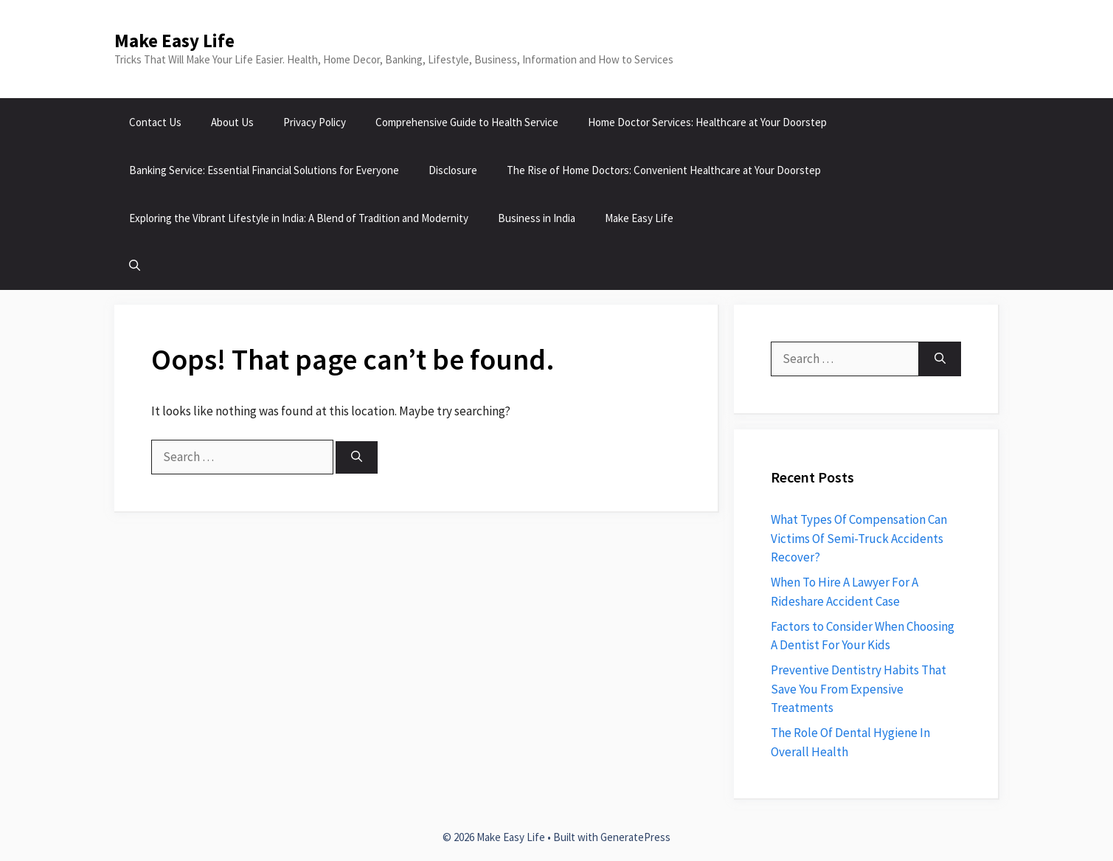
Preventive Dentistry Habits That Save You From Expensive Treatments (858, 689)
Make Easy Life (174, 40)
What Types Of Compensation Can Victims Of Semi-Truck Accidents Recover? (859, 538)
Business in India (536, 218)
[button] (134, 266)
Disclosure (453, 170)
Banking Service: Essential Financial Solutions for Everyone (264, 170)
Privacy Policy (314, 122)
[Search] (357, 457)
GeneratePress (635, 837)
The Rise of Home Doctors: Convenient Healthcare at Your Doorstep (664, 170)
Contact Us (155, 122)
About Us (232, 122)
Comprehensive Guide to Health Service (466, 122)
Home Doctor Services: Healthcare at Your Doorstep (707, 122)
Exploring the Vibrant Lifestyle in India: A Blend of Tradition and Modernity (298, 218)
